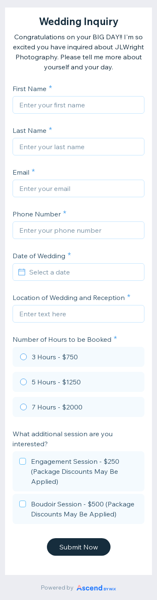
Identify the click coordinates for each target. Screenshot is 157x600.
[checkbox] (78, 472)
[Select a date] (83, 272)
